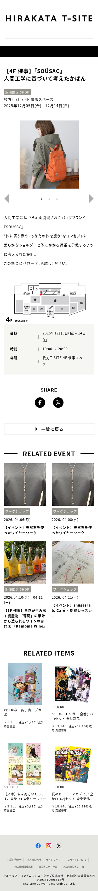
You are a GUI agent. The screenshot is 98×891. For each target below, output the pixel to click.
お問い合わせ (14, 860)
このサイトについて (76, 860)
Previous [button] (4, 198)
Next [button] (93, 198)
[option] (49, 154)
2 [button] (49, 199)
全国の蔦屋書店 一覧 (73, 867)
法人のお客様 (34, 860)
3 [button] (57, 199)
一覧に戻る (52, 429)
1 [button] (41, 199)
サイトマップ (53, 860)
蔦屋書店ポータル (47, 867)
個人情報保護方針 (23, 867)
